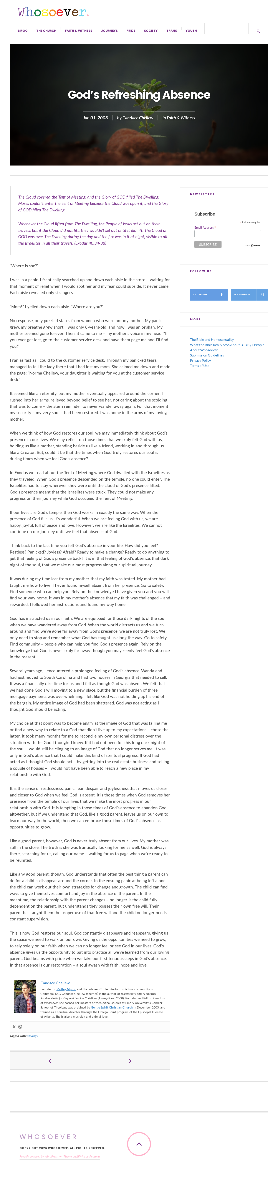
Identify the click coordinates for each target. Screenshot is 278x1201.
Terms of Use (199, 370)
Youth (191, 30)
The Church (46, 30)
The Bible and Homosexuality (212, 344)
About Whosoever (204, 354)
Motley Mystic (66, 993)
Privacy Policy (200, 365)
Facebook (210, 299)
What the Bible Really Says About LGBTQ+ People (227, 349)
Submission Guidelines (207, 359)
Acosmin (94, 1161)
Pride (130, 30)
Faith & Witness (78, 30)
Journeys (109, 30)
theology (32, 1040)
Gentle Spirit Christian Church (112, 1012)
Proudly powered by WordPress (39, 1161)
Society (151, 30)
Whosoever (49, 1141)
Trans (171, 30)
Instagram (251, 299)
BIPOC (23, 30)
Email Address (205, 231)
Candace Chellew (137, 122)
